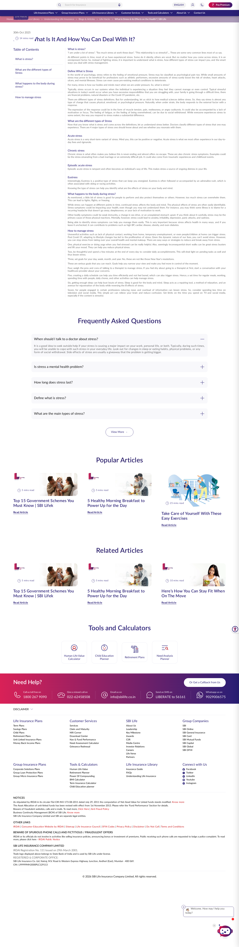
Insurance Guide (134, 834)
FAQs (129, 837)
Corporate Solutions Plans (26, 834)
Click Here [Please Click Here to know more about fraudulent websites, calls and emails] (83, 874)
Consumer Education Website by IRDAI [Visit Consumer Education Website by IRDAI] (43, 891)
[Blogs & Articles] (87, 19)
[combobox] (104, 5)
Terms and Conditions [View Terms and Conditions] (172, 891)
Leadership (131, 794)
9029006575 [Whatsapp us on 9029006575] (216, 761)
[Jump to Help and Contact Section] (202, 5)
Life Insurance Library (104, 13)
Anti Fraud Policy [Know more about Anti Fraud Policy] (100, 874)
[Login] (192, 5)
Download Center (79, 801)
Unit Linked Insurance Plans (27, 804)
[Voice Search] (134, 5)
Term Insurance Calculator (83, 848)
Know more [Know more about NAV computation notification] (178, 867)
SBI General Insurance (194, 797)
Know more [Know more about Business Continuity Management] (73, 877)
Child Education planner (82, 851)
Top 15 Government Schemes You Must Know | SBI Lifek (43, 567)
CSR (128, 804)
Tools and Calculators (160, 13)
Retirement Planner (79, 837)
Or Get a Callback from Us (204, 746)
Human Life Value (79, 834)
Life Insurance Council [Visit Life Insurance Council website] (88, 891)
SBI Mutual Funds (192, 804)
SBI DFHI (187, 815)
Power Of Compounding (82, 841)
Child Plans (18, 797)
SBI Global (188, 811)
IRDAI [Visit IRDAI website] (16, 891)
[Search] (74, 5)
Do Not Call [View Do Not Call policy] (152, 891)
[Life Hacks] (104, 19)
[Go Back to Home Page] (21, 5)
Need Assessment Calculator (84, 808)
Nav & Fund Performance (83, 804)
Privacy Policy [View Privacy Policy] (124, 891)
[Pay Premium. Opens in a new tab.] (220, 5)
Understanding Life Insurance (141, 841)
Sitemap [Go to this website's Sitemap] (70, 891)
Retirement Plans (22, 801)
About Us (183, 13)
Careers (130, 815)
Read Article (20, 576)
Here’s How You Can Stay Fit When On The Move (193, 657)
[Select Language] (179, 5)
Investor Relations (135, 811)
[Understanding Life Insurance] (59, 19)
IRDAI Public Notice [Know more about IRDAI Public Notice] (49, 904)
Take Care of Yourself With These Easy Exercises (191, 580)
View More (119, 496)
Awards (130, 801)
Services (74, 790)
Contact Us (199, 13)
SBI (184, 790)
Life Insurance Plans (46, 13)
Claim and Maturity (79, 794)
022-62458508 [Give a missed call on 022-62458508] (78, 761)
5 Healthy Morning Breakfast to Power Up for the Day (116, 567)
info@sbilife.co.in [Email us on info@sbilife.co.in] (122, 761)
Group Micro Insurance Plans (28, 841)
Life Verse (131, 818)
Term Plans (18, 790)
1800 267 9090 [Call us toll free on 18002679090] (35, 761)
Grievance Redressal (80, 811)
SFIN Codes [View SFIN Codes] (108, 891)
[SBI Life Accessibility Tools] (235, 629)
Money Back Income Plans (26, 808)
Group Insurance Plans (75, 13)
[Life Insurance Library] (29, 19)
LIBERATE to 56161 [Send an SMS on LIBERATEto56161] (171, 761)
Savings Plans (20, 794)
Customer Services (132, 13)
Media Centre (133, 808)
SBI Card (187, 801)
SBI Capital (188, 808)
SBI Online (188, 794)
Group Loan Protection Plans (28, 837)
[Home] (10, 19)
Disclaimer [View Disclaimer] (138, 891)
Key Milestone (133, 797)
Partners (130, 822)
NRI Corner (75, 797)
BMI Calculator (77, 844)
